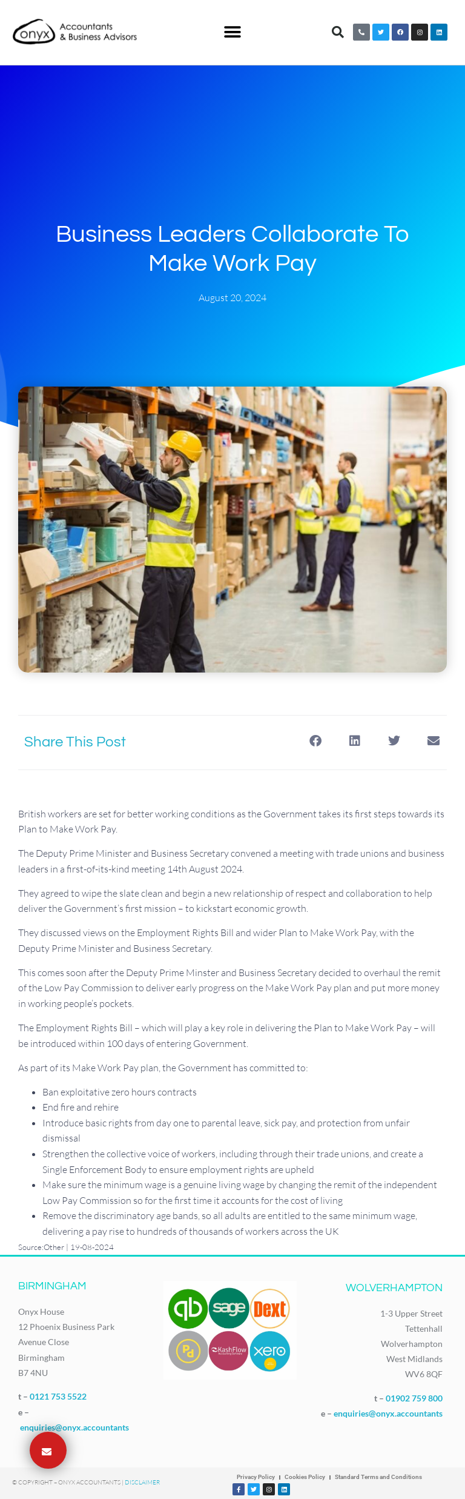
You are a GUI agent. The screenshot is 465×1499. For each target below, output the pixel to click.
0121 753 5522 (58, 1396)
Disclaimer (142, 1482)
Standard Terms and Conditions (378, 1477)
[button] (232, 32)
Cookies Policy (305, 1477)
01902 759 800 (414, 1398)
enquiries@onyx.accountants (74, 1427)
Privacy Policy (256, 1477)
